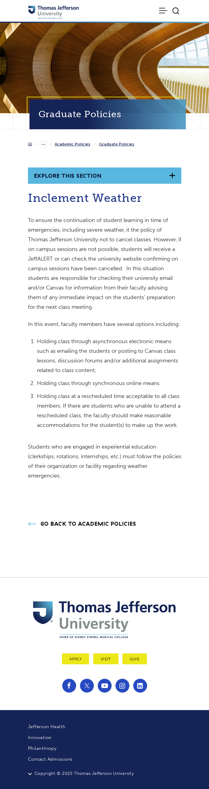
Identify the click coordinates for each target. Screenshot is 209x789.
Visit (106, 659)
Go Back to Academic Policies (88, 524)
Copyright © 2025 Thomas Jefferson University (84, 773)
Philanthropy (42, 748)
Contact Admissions (50, 759)
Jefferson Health (47, 726)
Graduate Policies (116, 144)
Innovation (40, 737)
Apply (75, 659)
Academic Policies (73, 144)
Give (135, 659)
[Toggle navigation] (163, 10)
